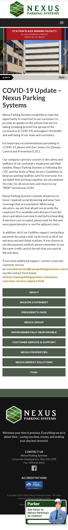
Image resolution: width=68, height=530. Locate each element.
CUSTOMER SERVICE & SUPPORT (34, 342)
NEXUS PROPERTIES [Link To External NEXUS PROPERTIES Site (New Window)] (24, 352)
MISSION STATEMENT (34, 302)
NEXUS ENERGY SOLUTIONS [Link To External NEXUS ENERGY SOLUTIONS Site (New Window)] (27, 362)
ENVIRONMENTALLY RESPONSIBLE (34, 332)
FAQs (34, 372)
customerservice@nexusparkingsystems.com (35, 269)
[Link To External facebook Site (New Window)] (34, 466)
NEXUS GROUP (34, 322)
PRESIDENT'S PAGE (34, 312)
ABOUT (34, 292)
